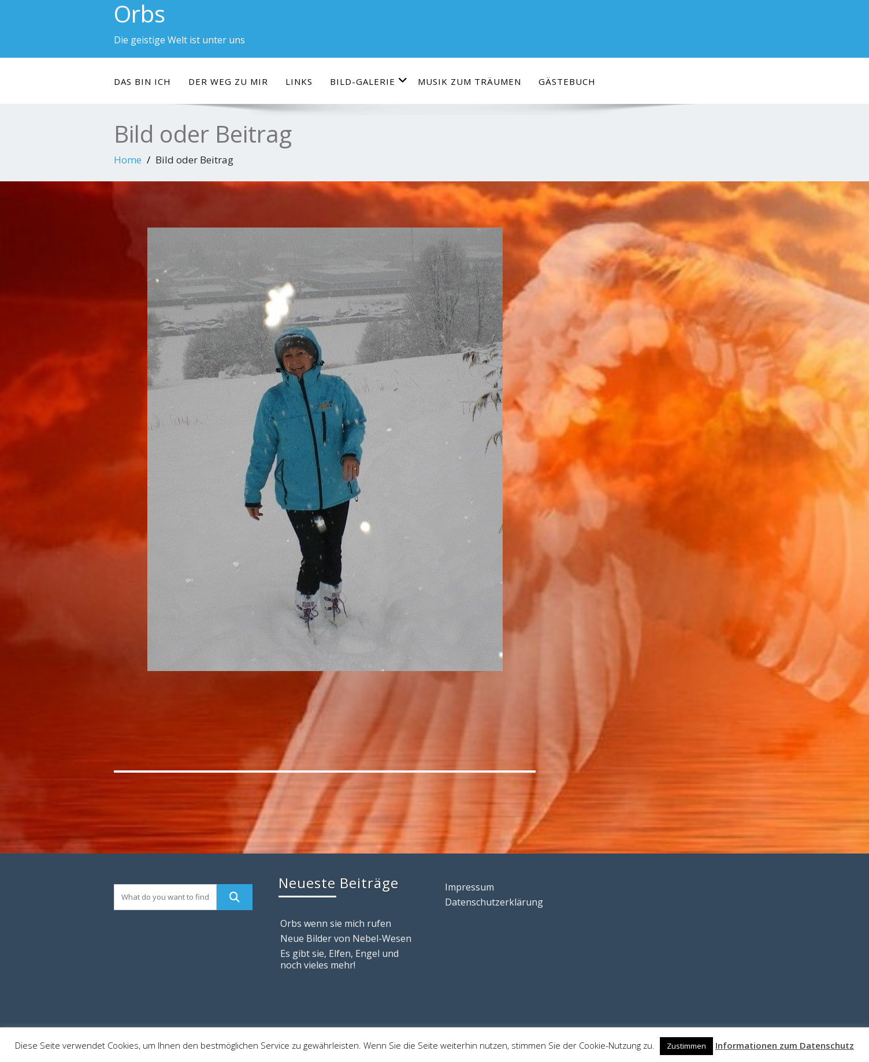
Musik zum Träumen (469, 81)
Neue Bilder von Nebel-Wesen (345, 938)
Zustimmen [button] (686, 1046)
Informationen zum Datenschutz (784, 1045)
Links (299, 81)
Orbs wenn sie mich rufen (335, 923)
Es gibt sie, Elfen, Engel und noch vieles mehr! (339, 959)
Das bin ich (142, 81)
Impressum (469, 887)
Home (128, 159)
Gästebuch (567, 81)
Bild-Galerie (369, 81)
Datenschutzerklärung (494, 902)
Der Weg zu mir (228, 81)
